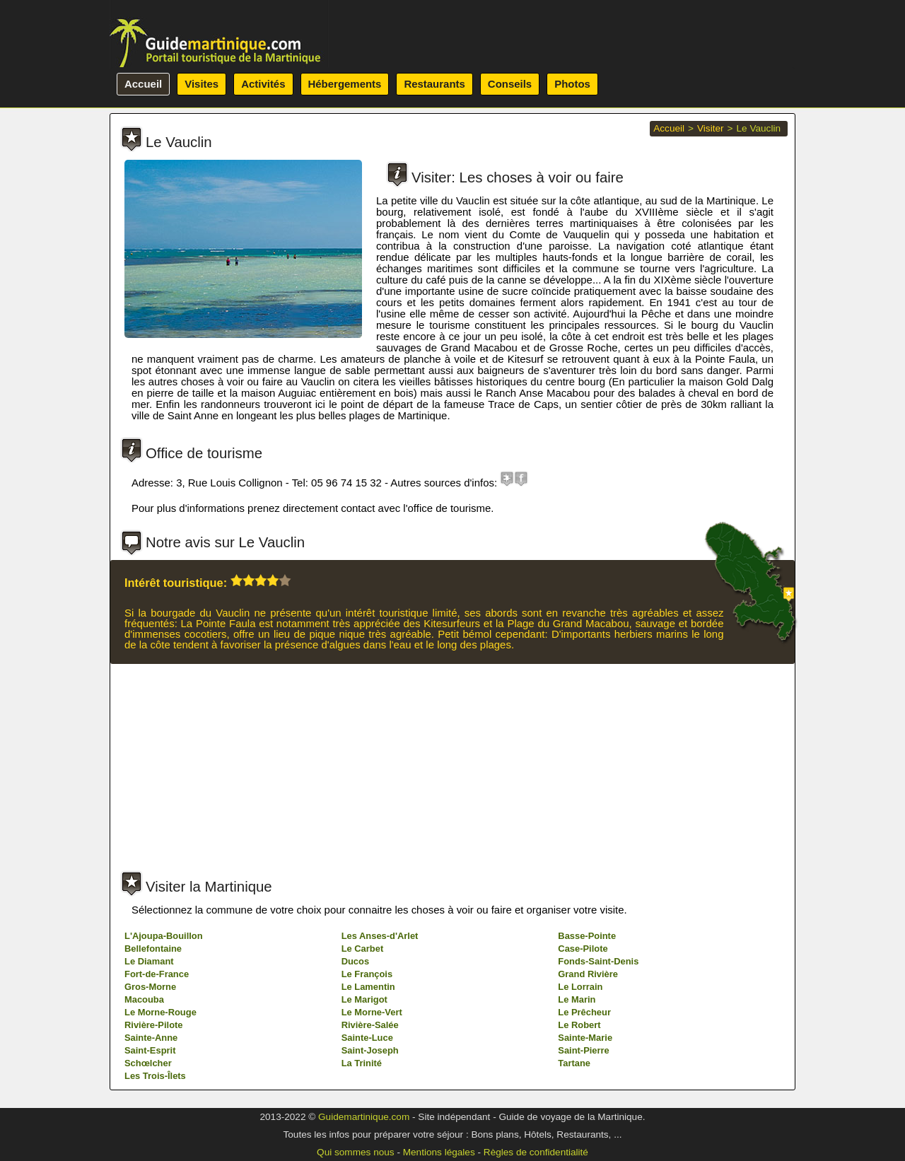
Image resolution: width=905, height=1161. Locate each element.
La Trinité (361, 1063)
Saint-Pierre (583, 1050)
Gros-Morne (150, 986)
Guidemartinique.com (363, 1117)
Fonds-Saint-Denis (598, 961)
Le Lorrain (580, 986)
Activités (263, 84)
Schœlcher (148, 1063)
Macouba (144, 999)
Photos (572, 84)
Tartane (574, 1063)
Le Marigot (364, 999)
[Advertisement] (452, 770)
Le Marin (576, 999)
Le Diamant (149, 961)
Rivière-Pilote (153, 1025)
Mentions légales (439, 1152)
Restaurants (434, 84)
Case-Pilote (582, 948)
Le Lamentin (368, 986)
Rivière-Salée (370, 1025)
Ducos (355, 961)
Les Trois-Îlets (155, 1075)
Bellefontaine (153, 948)
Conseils (510, 84)
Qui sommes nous (356, 1152)
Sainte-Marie (585, 1037)
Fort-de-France (156, 974)
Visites (201, 84)
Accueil (143, 84)
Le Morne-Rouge (160, 1012)
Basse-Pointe (587, 935)
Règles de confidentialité (536, 1152)
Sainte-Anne (150, 1037)
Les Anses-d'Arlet (380, 935)
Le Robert (579, 1025)
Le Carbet (362, 948)
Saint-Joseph (370, 1050)
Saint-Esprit (149, 1050)
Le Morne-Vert (371, 1012)
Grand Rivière (588, 974)
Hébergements (345, 84)
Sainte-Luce (367, 1037)
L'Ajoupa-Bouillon (163, 935)
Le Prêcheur (584, 1012)
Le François (366, 974)
